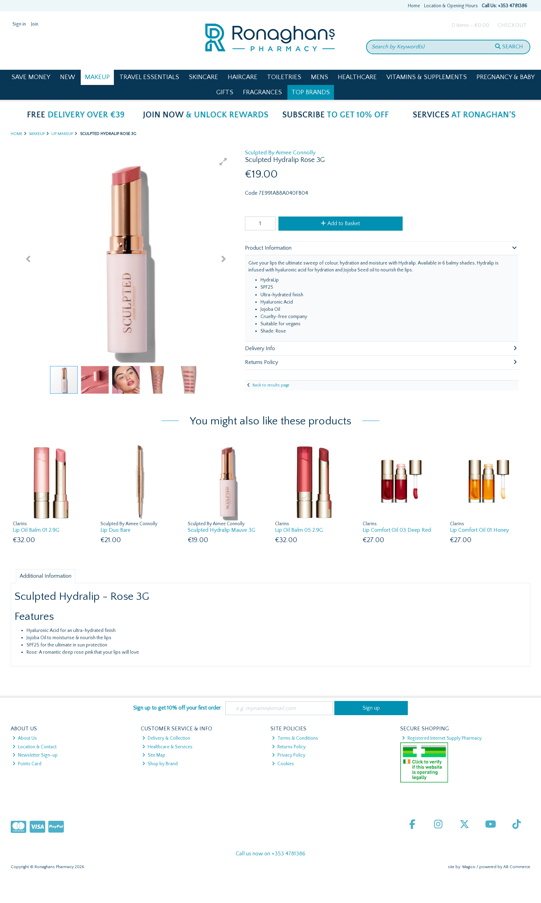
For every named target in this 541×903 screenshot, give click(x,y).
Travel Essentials (149, 77)
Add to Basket (340, 223)
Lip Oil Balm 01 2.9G (36, 530)
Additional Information (45, 576)
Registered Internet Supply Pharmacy (442, 738)
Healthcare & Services (167, 747)
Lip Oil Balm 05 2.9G (299, 530)
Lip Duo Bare (115, 530)
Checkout (512, 25)
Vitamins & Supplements (426, 77)
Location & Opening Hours (451, 6)
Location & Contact (34, 747)
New (67, 77)
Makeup (97, 77)
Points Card (26, 764)
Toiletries (284, 77)
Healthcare (357, 77)
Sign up (371, 708)
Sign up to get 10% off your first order (176, 708)
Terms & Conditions (295, 738)
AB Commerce (516, 867)
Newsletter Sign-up (35, 755)
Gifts (224, 92)
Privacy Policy (288, 755)
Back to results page (271, 385)
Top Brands (311, 92)
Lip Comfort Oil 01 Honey (479, 530)
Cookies (283, 764)
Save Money (30, 77)
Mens (319, 77)
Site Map (153, 755)
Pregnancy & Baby (505, 77)
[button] (223, 161)
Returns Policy (289, 747)
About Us (24, 738)
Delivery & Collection (166, 738)
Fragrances (262, 92)
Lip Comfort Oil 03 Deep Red (397, 530)
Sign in (19, 24)
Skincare (203, 77)
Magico (468, 867)
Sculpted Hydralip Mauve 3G (221, 530)
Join (34, 24)
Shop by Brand (160, 764)
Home (414, 6)
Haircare (242, 77)
